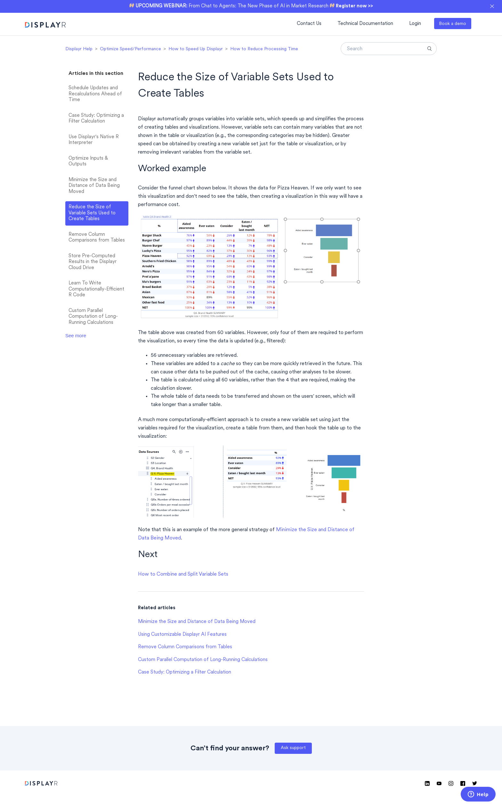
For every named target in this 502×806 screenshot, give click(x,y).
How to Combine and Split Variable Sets (183, 574)
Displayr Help (79, 49)
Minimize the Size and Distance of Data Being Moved (94, 186)
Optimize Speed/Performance (130, 49)
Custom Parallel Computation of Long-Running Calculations (93, 316)
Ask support (293, 748)
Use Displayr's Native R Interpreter (94, 140)
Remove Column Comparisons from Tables (97, 237)
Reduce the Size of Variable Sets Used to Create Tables (92, 213)
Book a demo (452, 23)
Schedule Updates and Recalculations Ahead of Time (95, 94)
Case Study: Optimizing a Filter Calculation (96, 118)
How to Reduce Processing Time (264, 49)
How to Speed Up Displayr (195, 49)
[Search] (389, 48)
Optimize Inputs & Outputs (88, 161)
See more (75, 335)
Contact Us (309, 23)
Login (415, 23)
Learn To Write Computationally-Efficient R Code (96, 289)
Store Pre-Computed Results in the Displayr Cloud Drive (93, 262)
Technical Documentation (365, 23)
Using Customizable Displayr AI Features (182, 634)
